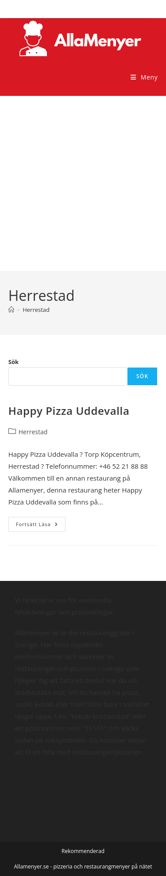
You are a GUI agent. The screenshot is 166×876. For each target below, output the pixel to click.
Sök (13, 362)
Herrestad (36, 310)
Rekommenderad (83, 851)
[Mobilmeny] (144, 77)
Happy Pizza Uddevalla (69, 410)
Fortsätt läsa (41, 526)
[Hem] (11, 310)
